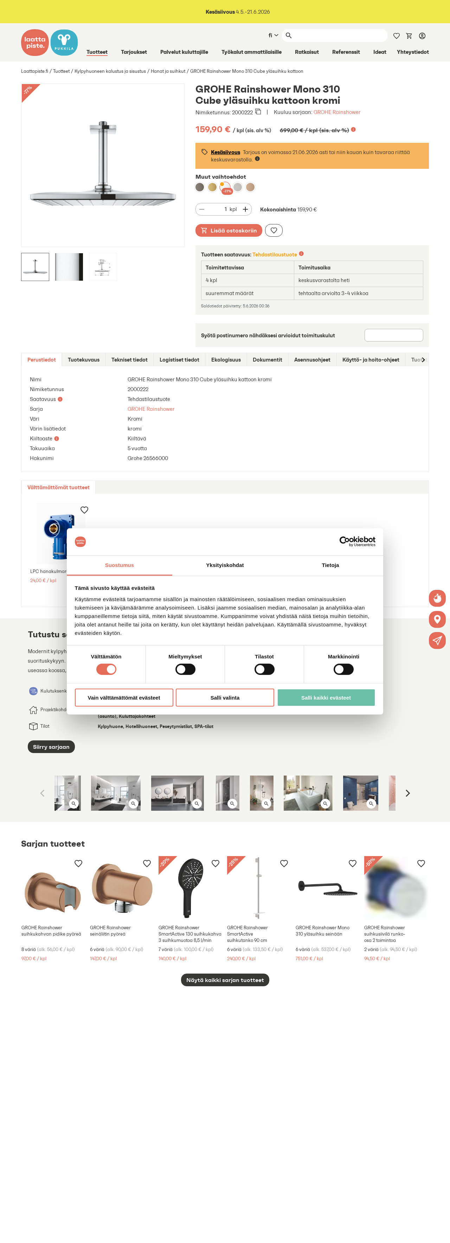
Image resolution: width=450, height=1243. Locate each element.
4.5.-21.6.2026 (238, 11)
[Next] (407, 793)
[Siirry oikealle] (423, 359)
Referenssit (346, 51)
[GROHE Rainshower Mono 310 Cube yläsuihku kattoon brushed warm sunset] (250, 187)
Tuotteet (97, 51)
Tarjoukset (134, 51)
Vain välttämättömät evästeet (124, 697)
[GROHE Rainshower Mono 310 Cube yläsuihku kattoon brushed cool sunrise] (212, 187)
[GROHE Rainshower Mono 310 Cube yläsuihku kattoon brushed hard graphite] (199, 187)
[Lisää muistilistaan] (274, 230)
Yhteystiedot (413, 51)
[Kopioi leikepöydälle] (258, 112)
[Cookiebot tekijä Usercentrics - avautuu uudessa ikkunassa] (344, 541)
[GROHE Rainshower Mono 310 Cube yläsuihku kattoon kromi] (225, 187)
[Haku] (340, 35)
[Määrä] (218, 209)
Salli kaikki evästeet (326, 697)
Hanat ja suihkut (168, 71)
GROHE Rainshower (337, 112)
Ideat (379, 51)
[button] (437, 640)
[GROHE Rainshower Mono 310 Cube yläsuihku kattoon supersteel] (237, 187)
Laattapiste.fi (34, 71)
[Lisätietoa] (353, 129)
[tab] (41, 359)
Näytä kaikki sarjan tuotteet (225, 979)
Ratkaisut (307, 51)
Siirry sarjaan (51, 746)
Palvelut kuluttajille (184, 51)
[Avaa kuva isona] (74, 804)
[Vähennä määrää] (201, 209)
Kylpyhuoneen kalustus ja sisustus (110, 71)
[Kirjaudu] (422, 35)
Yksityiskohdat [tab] (225, 565)
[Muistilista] (396, 35)
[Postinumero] (394, 335)
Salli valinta (225, 697)
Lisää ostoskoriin (229, 230)
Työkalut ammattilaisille (251, 51)
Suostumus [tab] (119, 565)
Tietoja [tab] (330, 565)
